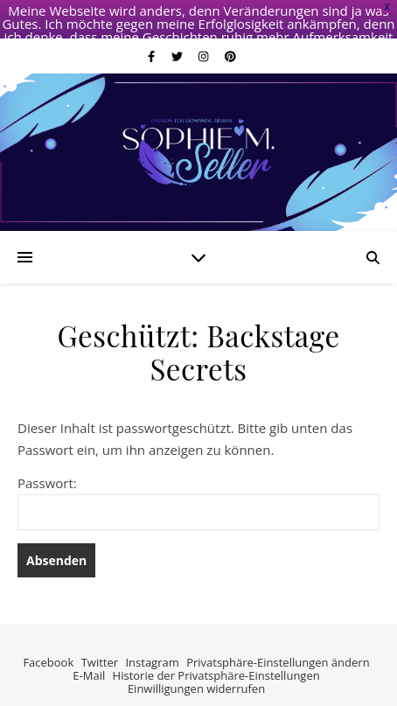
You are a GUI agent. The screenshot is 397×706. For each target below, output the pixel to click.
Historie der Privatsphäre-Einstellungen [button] (216, 657)
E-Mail (89, 657)
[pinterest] (230, 38)
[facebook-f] (153, 38)
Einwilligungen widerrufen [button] (196, 670)
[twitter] (178, 38)
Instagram (151, 645)
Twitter (99, 645)
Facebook (48, 645)
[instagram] (205, 38)
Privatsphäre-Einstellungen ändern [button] (277, 645)
